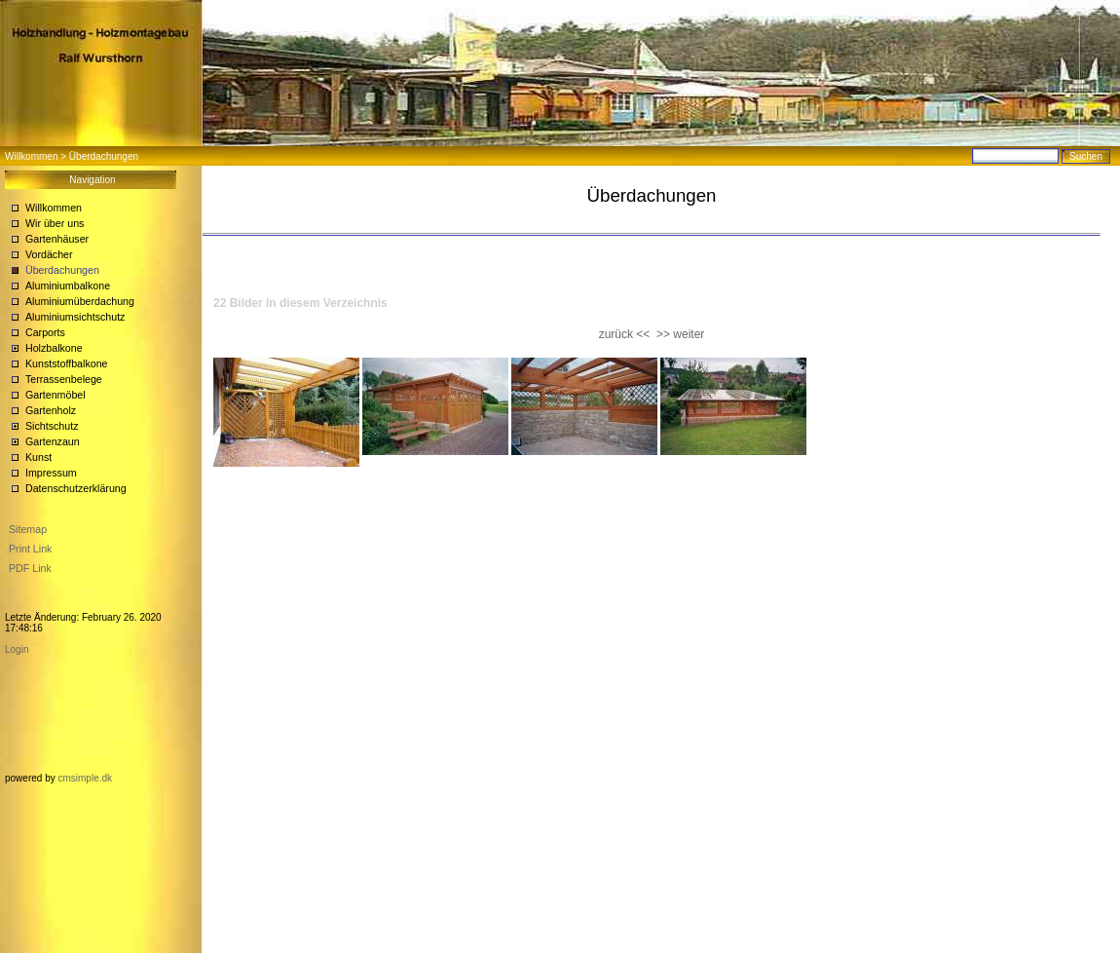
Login (16, 649)
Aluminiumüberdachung (79, 301)
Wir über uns (54, 223)
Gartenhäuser (57, 239)
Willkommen (31, 156)
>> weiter (680, 334)
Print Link (30, 548)
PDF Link (30, 568)
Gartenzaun (52, 441)
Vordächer (49, 254)
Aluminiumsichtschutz (75, 317)
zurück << (625, 334)
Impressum (51, 472)
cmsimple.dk (84, 778)
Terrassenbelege (63, 379)
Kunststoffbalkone (66, 363)
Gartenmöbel (55, 394)
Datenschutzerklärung (76, 488)
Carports (45, 332)
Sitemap (28, 529)
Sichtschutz (52, 426)
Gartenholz (50, 410)
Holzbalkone (54, 348)
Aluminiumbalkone (67, 285)
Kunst (38, 457)
